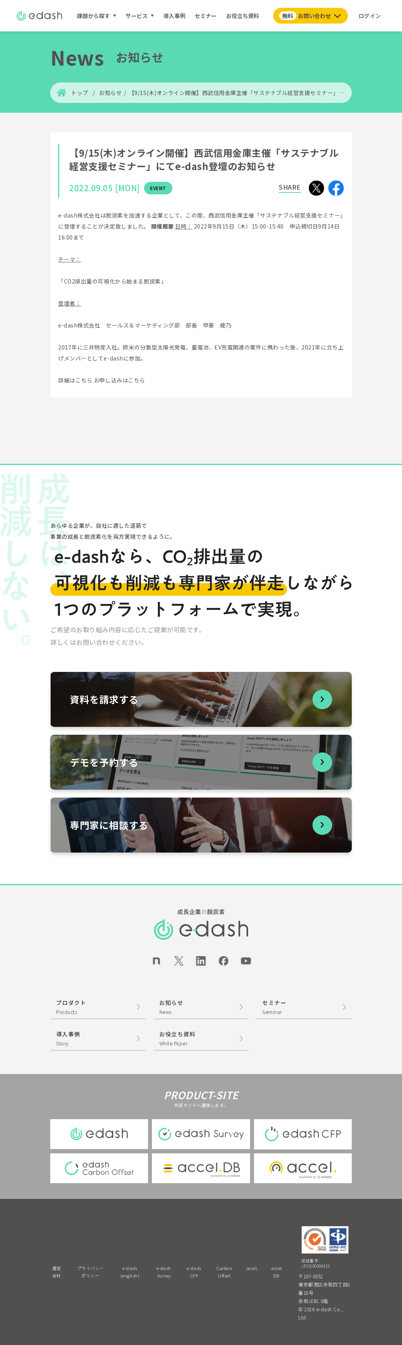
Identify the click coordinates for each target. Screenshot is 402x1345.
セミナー (206, 16)
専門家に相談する (109, 825)
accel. (252, 1268)
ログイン (369, 16)
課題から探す (93, 16)
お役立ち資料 (242, 16)
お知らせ (110, 92)
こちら (84, 380)
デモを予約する (104, 762)
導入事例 (174, 16)
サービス (137, 16)
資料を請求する (104, 699)
